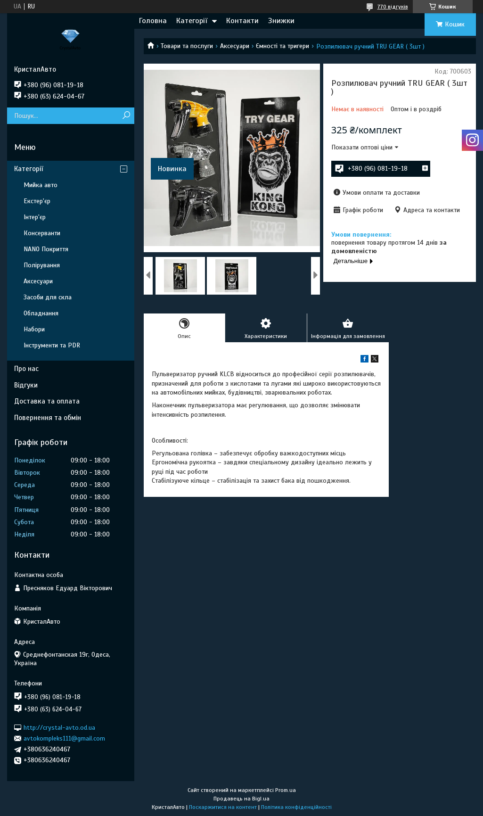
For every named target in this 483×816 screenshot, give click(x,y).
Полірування (42, 265)
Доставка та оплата (47, 401)
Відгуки (26, 385)
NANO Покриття (46, 249)
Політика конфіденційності (296, 807)
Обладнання (41, 313)
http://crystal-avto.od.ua (59, 727)
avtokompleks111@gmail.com (64, 738)
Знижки (281, 20)
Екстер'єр (37, 201)
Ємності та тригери (282, 46)
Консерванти (42, 233)
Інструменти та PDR (52, 345)
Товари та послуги (187, 46)
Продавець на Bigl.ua (241, 798)
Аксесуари (234, 46)
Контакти (242, 20)
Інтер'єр (35, 217)
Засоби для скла (48, 297)
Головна (153, 20)
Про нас (26, 368)
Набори (34, 329)
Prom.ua (285, 790)
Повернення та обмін (47, 417)
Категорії (191, 20)
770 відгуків (392, 6)
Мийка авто (40, 185)
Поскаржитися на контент (223, 807)
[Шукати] (126, 115)
